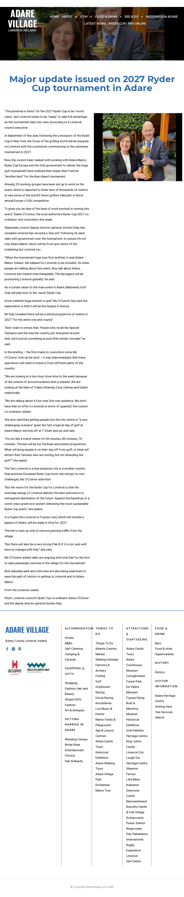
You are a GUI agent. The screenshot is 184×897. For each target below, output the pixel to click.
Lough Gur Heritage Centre (136, 760)
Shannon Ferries (132, 771)
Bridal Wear (72, 744)
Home (54, 16)
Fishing (100, 676)
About (69, 17)
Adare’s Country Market (106, 651)
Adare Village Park (104, 776)
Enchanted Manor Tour (103, 787)
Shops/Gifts (73, 699)
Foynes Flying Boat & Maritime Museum (135, 706)
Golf (98, 681)
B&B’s (68, 643)
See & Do (134, 17)
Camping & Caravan (72, 656)
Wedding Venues (76, 739)
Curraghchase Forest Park (135, 678)
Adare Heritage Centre (165, 698)
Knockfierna (103, 703)
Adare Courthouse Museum (134, 665)
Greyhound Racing (102, 689)
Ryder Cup (117, 23)
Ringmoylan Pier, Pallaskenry (137, 831)
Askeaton (132, 785)
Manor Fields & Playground (105, 722)
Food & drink (108, 17)
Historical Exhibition (101, 755)
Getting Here (163, 706)
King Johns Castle (133, 744)
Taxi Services (164, 712)
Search (159, 717)
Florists (70, 755)
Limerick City (135, 752)
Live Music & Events (103, 711)
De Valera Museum (132, 689)
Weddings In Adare (162, 16)
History (160, 672)
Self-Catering (74, 648)
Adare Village (22, 19)
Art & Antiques (74, 710)
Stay (86, 17)
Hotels (69, 638)
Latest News (95, 23)
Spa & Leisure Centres (104, 733)
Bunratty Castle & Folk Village (136, 809)
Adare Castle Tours (104, 744)
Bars (158, 643)
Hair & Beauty (74, 761)
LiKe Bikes (133, 779)
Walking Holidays (106, 659)
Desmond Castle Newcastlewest (136, 796)
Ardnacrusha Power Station (135, 820)
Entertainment (74, 750)
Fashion (70, 705)
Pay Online (137, 23)
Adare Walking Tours (105, 765)
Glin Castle (133, 861)
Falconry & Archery (102, 667)
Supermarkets (164, 654)
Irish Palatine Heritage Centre (136, 733)
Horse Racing (104, 698)
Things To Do (104, 643)
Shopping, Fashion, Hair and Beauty (76, 688)
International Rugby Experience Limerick (134, 848)
